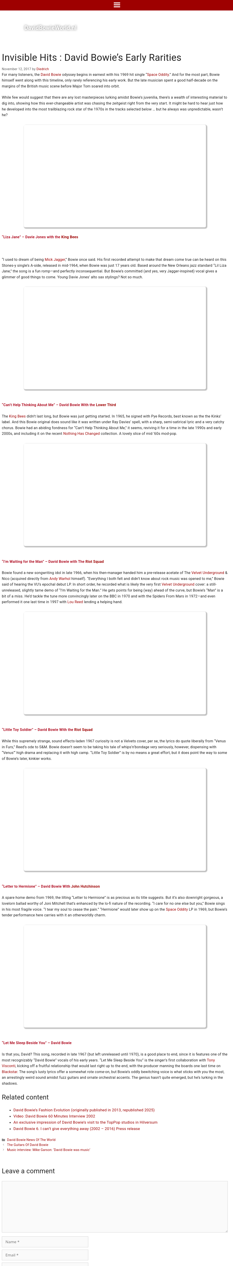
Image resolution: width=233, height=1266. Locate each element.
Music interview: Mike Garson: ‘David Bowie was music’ (48, 1150)
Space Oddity (158, 74)
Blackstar (9, 1072)
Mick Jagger (55, 259)
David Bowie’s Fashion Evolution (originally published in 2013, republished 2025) (84, 1110)
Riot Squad (94, 561)
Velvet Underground (207, 573)
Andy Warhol (59, 579)
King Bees (69, 237)
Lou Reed (75, 602)
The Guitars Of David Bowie (27, 1145)
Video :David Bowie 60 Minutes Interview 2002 (54, 1116)
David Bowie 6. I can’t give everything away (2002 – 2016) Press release (76, 1128)
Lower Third (106, 405)
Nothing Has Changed (81, 433)
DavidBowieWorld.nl (50, 28)
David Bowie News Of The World (31, 1140)
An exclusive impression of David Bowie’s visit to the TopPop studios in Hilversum (85, 1122)
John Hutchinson (85, 886)
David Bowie (51, 74)
